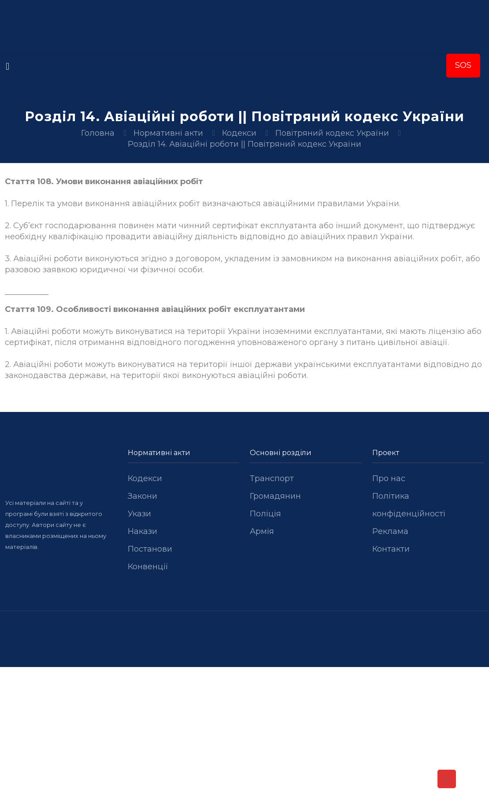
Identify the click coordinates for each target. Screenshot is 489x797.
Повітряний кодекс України (332, 133)
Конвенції (148, 566)
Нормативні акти (168, 133)
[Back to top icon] (446, 779)
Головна (98, 133)
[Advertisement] (244, 732)
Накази (142, 531)
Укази (139, 514)
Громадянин (275, 496)
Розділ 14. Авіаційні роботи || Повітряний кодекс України (244, 144)
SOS (463, 65)
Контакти (391, 549)
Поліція (265, 514)
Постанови (150, 549)
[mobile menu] (7, 66)
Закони (142, 496)
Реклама (390, 531)
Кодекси (239, 133)
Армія (262, 531)
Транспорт (272, 478)
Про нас (388, 478)
